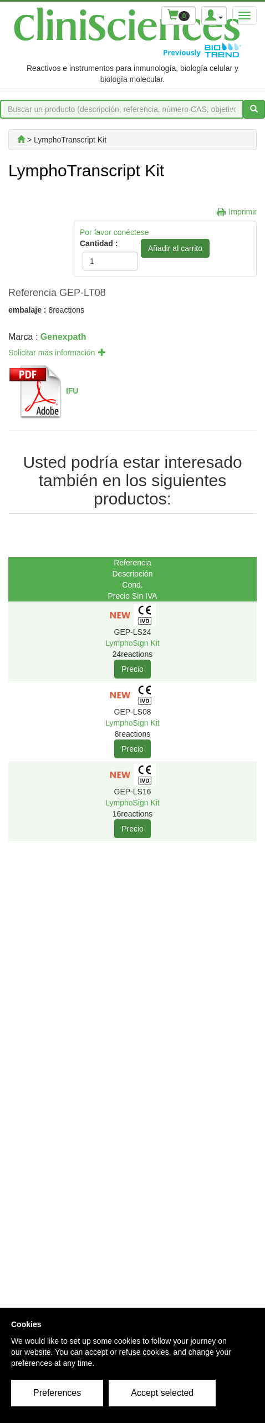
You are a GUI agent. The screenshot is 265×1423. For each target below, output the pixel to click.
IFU (72, 390)
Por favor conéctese (114, 232)
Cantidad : (99, 243)
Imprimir (242, 211)
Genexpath (63, 336)
